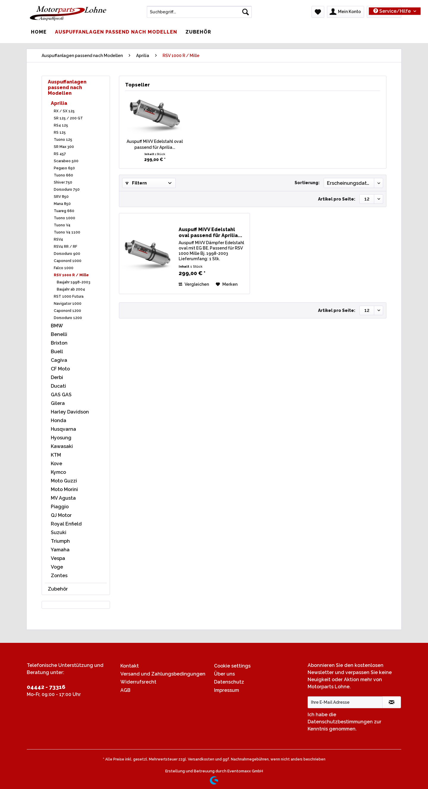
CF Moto (60, 369)
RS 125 (60, 132)
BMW (57, 326)
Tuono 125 (63, 140)
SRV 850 (61, 197)
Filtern (136, 183)
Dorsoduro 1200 (68, 318)
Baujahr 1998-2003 (73, 282)
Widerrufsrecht (138, 682)
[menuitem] (199, 14)
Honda (58, 420)
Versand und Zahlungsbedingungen (162, 674)
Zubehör (58, 589)
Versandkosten (201, 759)
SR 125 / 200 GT (68, 118)
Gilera (58, 403)
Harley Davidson (70, 412)
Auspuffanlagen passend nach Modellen (67, 87)
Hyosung (61, 438)
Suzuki (58, 532)
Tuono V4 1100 (67, 232)
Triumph (60, 541)
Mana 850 (62, 204)
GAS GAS (61, 394)
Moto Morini (64, 489)
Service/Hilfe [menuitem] (392, 11)
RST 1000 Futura (69, 296)
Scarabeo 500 (66, 161)
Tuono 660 (63, 175)
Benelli (59, 334)
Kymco (58, 472)
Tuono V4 (62, 225)
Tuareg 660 (64, 211)
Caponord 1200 (67, 311)
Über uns (224, 674)
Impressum (226, 690)
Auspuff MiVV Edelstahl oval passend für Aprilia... (155, 144)
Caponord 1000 (67, 261)
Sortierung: (307, 182)
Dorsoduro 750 (67, 189)
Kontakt (129, 666)
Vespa (58, 558)
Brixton (59, 343)
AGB (125, 690)
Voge (57, 567)
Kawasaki (62, 446)
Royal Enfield (66, 524)
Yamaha (60, 550)
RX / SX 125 (64, 111)
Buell (57, 351)
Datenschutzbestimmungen (340, 722)
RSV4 (58, 239)
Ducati (58, 386)
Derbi (57, 377)
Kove (56, 463)
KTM (56, 455)
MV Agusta (63, 498)
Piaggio (60, 506)
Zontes (59, 575)
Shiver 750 (63, 182)
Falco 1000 (63, 268)
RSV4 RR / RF (65, 246)
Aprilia (59, 103)
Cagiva (59, 360)
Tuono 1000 (64, 218)
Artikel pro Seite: (336, 199)
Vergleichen (194, 284)
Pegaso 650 (64, 168)
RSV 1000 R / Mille (71, 275)
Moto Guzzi (64, 481)
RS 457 (60, 154)
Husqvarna (63, 429)
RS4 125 (61, 125)
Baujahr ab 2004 (71, 289)
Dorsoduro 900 (67, 254)
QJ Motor (61, 515)
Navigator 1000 (67, 304)
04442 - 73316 (46, 687)
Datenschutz (229, 682)
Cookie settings (232, 666)
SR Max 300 (64, 147)
